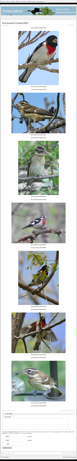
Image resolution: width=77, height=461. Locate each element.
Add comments (71, 25)
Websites (18, 1)
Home (3, 1)
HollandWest (6, 457)
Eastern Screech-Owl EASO (8, 453)
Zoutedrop (10, 410)
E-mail (7, 440)
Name (7, 436)
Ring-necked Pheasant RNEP (68, 453)
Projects (7, 1)
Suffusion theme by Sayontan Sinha (69, 457)
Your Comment (8, 416)
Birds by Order (40, 1)
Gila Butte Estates (31, 1)
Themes (13, 1)
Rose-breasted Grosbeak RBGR (15, 23)
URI (8, 444)
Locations (24, 1)
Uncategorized (6, 25)
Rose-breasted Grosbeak (70, 410)
